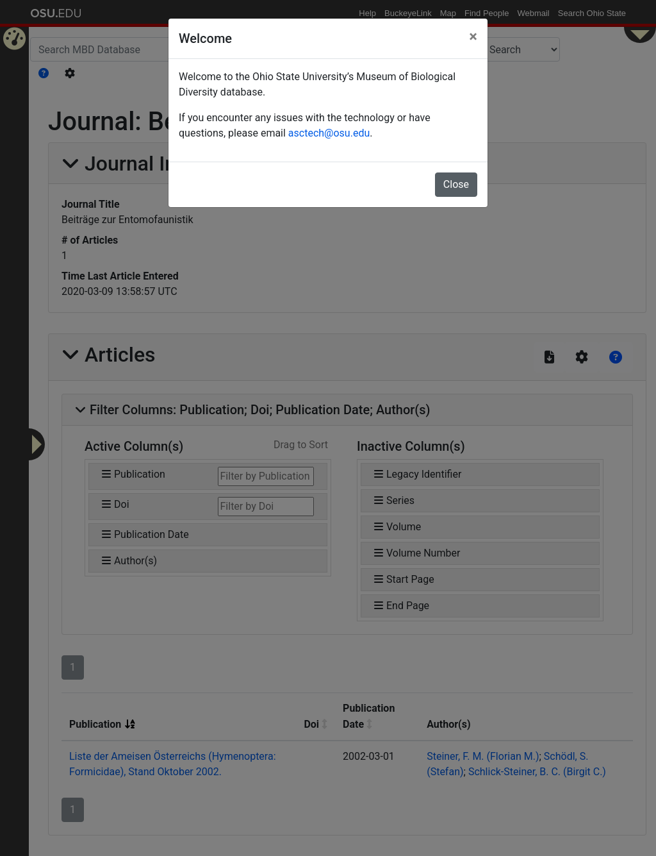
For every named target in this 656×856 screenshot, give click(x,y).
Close (456, 184)
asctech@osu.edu (329, 133)
